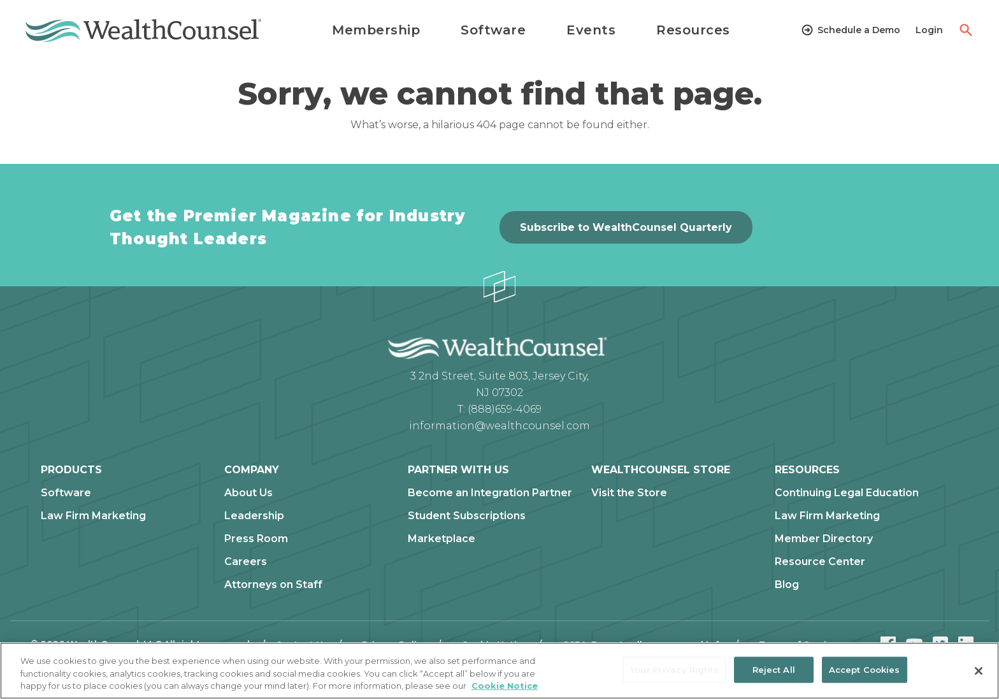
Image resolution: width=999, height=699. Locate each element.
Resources (693, 30)
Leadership (254, 516)
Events (590, 30)
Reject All (773, 669)
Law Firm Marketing (93, 516)
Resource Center (820, 562)
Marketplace (441, 539)
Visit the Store (629, 493)
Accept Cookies (864, 669)
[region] (499, 670)
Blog (787, 585)
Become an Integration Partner (490, 493)
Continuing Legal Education (847, 493)
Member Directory (824, 539)
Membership (376, 30)
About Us (248, 493)
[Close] (979, 671)
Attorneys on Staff (273, 585)
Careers (245, 562)
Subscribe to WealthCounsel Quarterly (626, 227)
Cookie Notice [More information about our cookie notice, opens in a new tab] (504, 686)
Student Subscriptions (467, 516)
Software (493, 30)
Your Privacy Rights (674, 669)
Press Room (256, 539)
